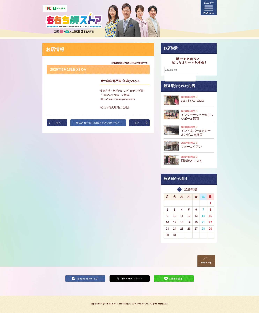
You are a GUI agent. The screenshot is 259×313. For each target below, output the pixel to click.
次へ (58, 122)
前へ (137, 122)
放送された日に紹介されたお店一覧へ (98, 122)
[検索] (181, 70)
